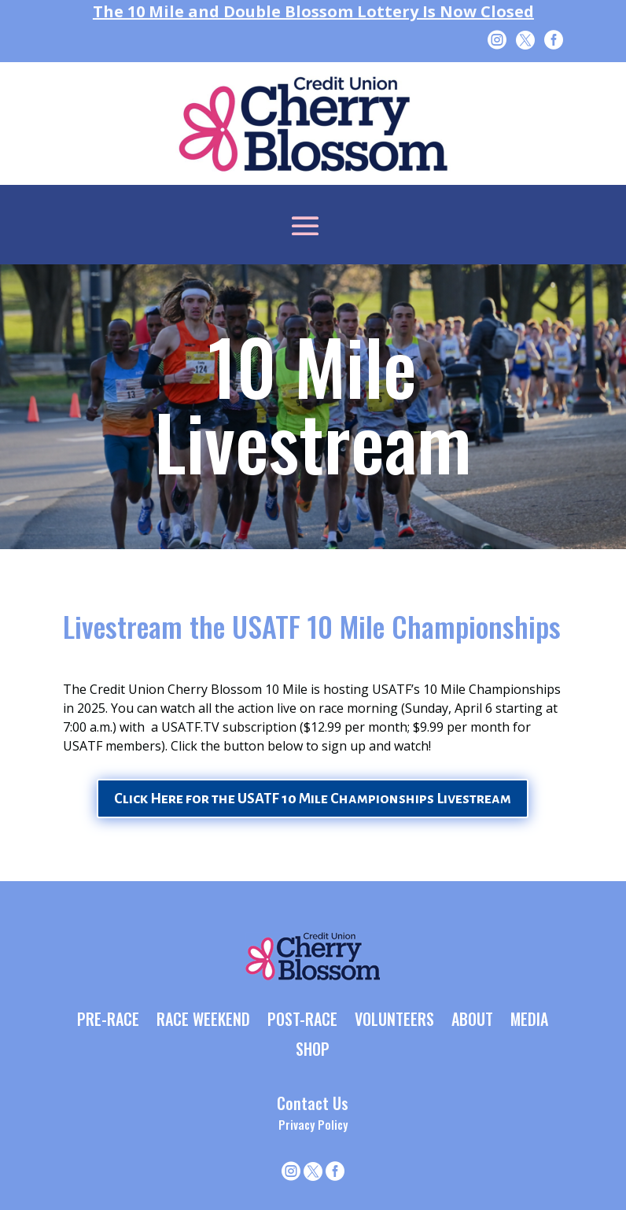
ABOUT (472, 1020)
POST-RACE (302, 1020)
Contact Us (312, 1103)
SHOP (313, 1050)
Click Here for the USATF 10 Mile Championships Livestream (312, 798)
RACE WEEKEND (203, 1020)
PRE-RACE (108, 1020)
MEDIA (529, 1020)
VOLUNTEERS (394, 1020)
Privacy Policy (313, 1124)
